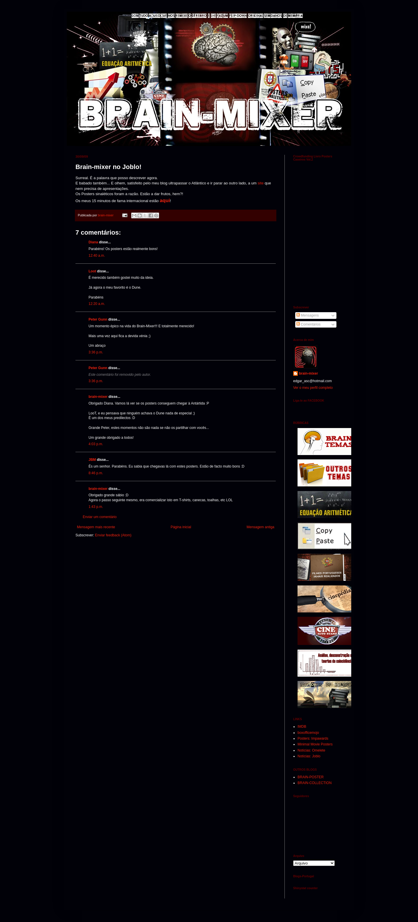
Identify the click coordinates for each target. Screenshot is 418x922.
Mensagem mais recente (96, 527)
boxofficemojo (308, 733)
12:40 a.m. (97, 256)
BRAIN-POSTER (311, 777)
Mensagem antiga (260, 527)
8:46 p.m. (96, 473)
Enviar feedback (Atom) (113, 535)
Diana (93, 242)
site (261, 183)
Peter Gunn (98, 319)
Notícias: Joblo (309, 756)
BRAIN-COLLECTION (314, 783)
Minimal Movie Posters (315, 744)
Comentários (308, 324)
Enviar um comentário (100, 517)
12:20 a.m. (97, 304)
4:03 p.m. (96, 444)
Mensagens (307, 315)
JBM (92, 460)
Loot (92, 271)
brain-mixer (98, 397)
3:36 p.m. (96, 352)
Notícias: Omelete (311, 750)
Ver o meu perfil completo (313, 388)
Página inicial (181, 527)
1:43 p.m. (96, 507)
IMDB (302, 727)
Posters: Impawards (313, 738)
